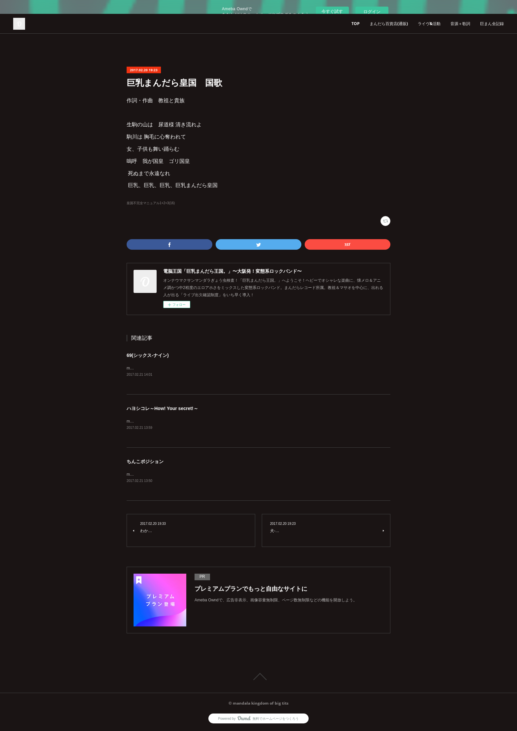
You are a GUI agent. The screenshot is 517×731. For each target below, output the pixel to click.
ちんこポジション (145, 462)
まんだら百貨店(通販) (389, 23)
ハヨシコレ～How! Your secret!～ (162, 408)
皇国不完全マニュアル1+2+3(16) (151, 203)
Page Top (258, 677)
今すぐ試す (332, 11)
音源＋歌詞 (460, 23)
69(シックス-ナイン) (148, 355)
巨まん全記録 (492, 23)
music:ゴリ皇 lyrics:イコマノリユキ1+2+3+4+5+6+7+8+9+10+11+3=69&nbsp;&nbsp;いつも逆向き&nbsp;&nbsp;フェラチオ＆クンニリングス (251, 368)
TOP (355, 23)
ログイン (371, 11)
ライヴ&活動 (429, 23)
